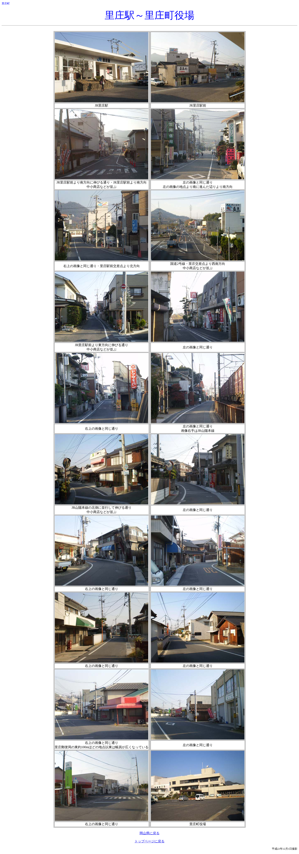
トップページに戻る (149, 841)
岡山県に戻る (149, 833)
